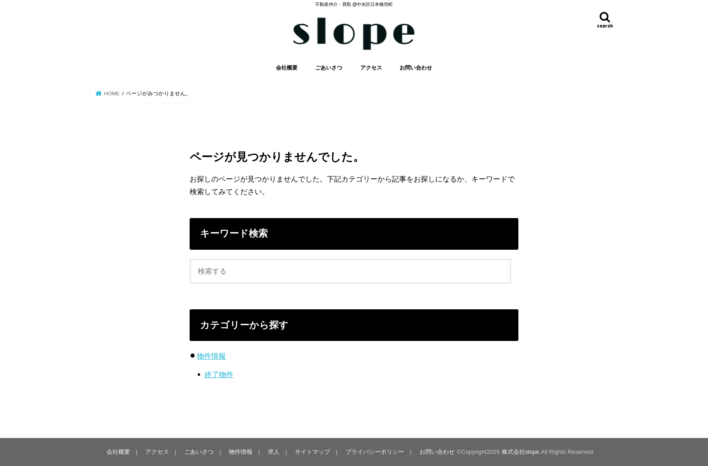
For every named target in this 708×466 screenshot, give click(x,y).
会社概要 (287, 68)
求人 (273, 451)
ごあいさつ (328, 68)
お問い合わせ (416, 68)
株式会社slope (521, 451)
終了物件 (219, 374)
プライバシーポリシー (374, 451)
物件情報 (211, 356)
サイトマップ (312, 451)
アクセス (371, 68)
